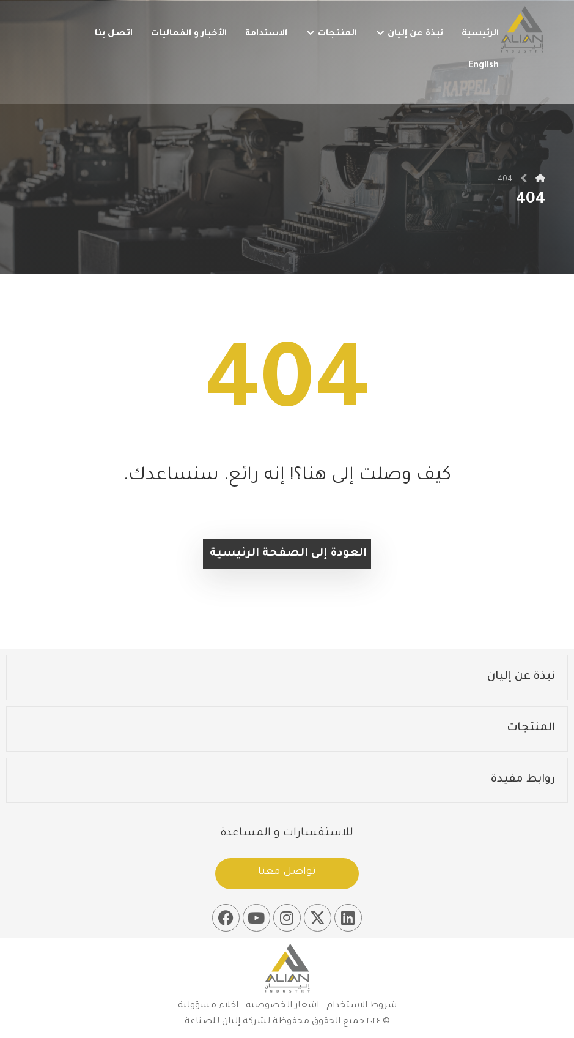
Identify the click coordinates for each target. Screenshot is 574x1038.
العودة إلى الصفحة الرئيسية (288, 554)
